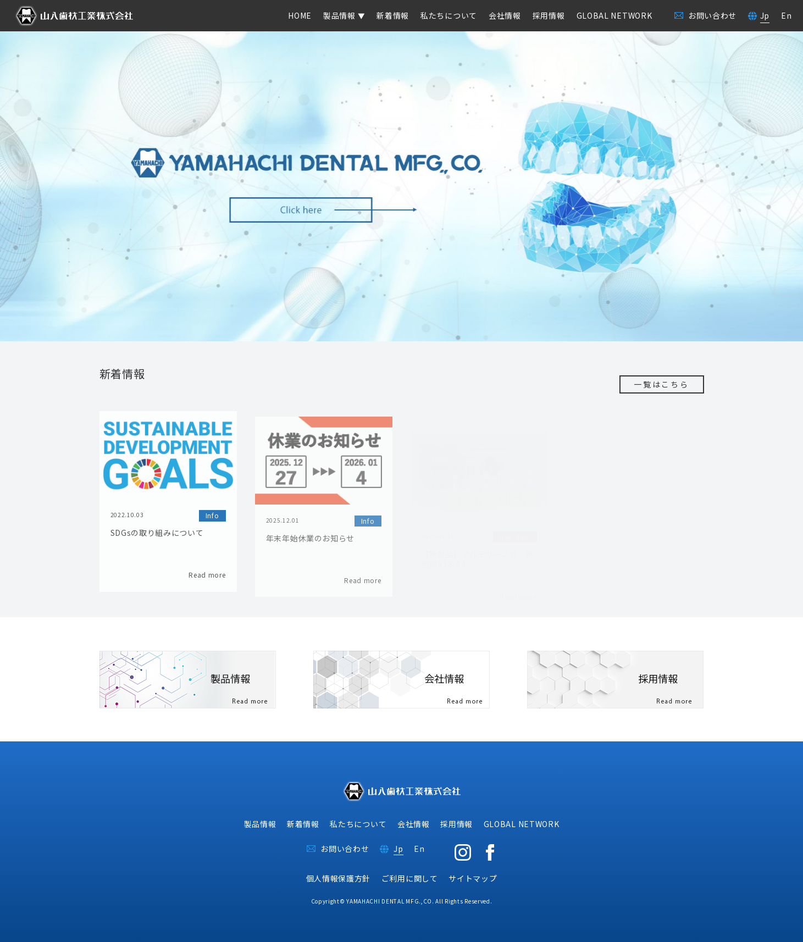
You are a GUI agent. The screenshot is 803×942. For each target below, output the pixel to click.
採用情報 (549, 15)
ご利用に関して (409, 878)
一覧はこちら (661, 384)
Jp (764, 15)
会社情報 (505, 15)
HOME (300, 15)
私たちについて (448, 15)
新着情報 (392, 15)
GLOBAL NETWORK (614, 15)
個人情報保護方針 (338, 878)
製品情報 (260, 823)
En (786, 15)
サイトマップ (472, 878)
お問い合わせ (344, 848)
